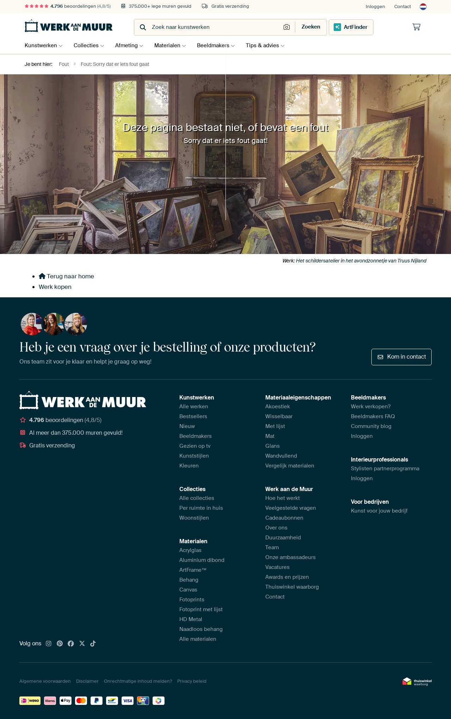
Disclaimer (87, 681)
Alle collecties (196, 498)
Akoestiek (277, 406)
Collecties (87, 45)
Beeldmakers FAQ (373, 416)
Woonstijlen (194, 517)
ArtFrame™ (193, 570)
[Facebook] (71, 644)
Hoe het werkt (282, 498)
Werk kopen (55, 287)
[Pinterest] (60, 644)
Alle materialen (197, 639)
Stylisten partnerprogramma (385, 468)
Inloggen (375, 7)
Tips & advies (271, 45)
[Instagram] (48, 644)
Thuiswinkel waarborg (292, 586)
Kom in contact (401, 356)
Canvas (188, 589)
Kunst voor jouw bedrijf (379, 510)
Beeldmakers (220, 45)
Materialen (173, 45)
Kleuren (189, 465)
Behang (188, 579)
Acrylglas (190, 550)
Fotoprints (191, 599)
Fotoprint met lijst (201, 609)
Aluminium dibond (201, 560)
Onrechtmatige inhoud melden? (138, 681)
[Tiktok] (93, 644)
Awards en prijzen (287, 577)
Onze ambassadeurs (290, 557)
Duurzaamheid (283, 537)
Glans (272, 446)
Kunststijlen (194, 455)
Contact (402, 7)
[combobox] (208, 27)
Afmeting (130, 45)
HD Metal (190, 619)
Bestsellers (193, 416)
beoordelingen (68, 6)
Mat (269, 436)
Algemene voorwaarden (45, 681)
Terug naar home (66, 276)
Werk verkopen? (370, 406)
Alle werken (193, 406)
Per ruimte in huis (201, 508)
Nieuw (187, 426)
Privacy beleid (191, 681)
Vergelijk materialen (289, 465)
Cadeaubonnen (284, 517)
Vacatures (277, 567)
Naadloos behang (201, 629)
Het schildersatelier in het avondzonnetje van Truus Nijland (361, 261)
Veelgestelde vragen (290, 508)
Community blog (371, 426)
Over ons (276, 527)
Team (272, 547)
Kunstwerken (41, 45)
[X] (82, 644)
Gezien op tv (194, 446)
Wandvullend (281, 455)
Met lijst (275, 426)
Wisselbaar (278, 416)
